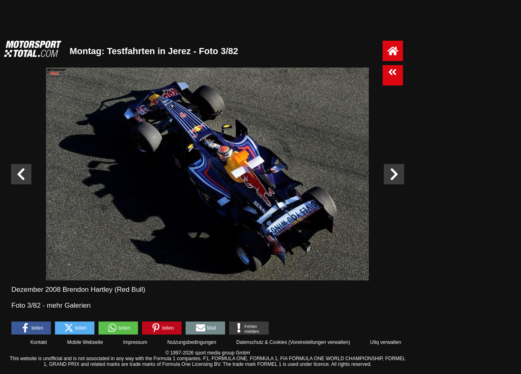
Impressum (135, 342)
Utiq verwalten (385, 342)
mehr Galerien (69, 305)
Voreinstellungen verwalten (319, 342)
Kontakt (39, 342)
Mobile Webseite (85, 342)
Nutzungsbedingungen (191, 342)
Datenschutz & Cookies (261, 342)
